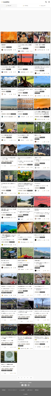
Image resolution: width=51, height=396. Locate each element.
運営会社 (37, 390)
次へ (31, 377)
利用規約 (3, 390)
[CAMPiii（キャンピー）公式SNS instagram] (28, 385)
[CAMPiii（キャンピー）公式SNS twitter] (25, 385)
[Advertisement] (25, 20)
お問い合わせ (29, 390)
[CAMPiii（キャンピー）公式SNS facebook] (22, 385)
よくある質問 (22, 390)
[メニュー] (49, 2)
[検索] (46, 2)
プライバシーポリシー (12, 390)
